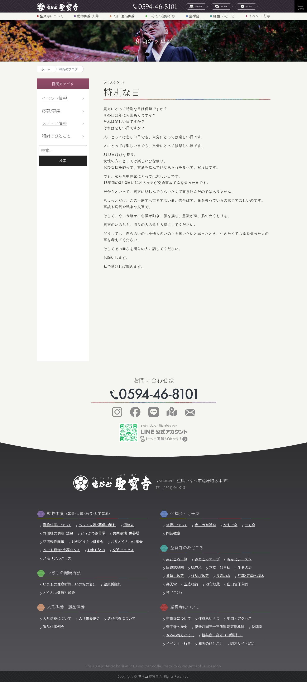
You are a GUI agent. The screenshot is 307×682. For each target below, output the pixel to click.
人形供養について (57, 618)
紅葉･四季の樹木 (251, 576)
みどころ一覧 (176, 559)
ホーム (46, 69)
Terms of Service (200, 665)
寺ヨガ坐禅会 (205, 525)
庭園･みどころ (224, 16)
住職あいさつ (209, 618)
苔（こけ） (175, 593)
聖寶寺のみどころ (186, 548)
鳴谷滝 (196, 568)
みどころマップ (207, 559)
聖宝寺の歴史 (176, 627)
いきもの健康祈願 (161, 16)
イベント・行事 (178, 643)
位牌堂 (257, 627)
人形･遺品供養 (123, 16)
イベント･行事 (259, 16)
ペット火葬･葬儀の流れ (97, 525)
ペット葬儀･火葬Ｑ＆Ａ (61, 550)
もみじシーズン (239, 559)
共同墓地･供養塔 (126, 533)
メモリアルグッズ (57, 558)
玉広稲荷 (191, 584)
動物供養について (57, 525)
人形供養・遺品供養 (66, 607)
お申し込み (96, 550)
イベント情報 (54, 98)
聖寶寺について (51, 16)
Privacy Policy (171, 665)
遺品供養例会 (53, 627)
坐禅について (176, 525)
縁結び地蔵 (200, 576)
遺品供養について (121, 618)
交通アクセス (123, 550)
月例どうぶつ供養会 (88, 542)
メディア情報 (54, 123)
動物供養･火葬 (88, 16)
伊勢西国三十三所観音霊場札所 (219, 627)
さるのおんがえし (180, 635)
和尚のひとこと (56, 136)
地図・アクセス (239, 618)
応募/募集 (51, 111)
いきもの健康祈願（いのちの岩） (69, 584)
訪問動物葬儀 (53, 542)
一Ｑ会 (250, 525)
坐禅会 (194, 16)
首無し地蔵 (175, 576)
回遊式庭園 (175, 568)
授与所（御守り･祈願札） (222, 635)
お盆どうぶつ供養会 (127, 542)
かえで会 (230, 525)
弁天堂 (171, 584)
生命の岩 (245, 568)
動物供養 (79, 513)
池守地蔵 (213, 584)
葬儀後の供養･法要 (58, 533)
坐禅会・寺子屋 (185, 513)
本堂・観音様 (219, 568)
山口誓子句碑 (237, 584)
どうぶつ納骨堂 (93, 533)
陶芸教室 (173, 533)
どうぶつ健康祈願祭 (59, 593)
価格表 (128, 525)
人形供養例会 (89, 618)
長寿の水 (223, 576)
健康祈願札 (112, 584)
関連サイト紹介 (242, 643)
